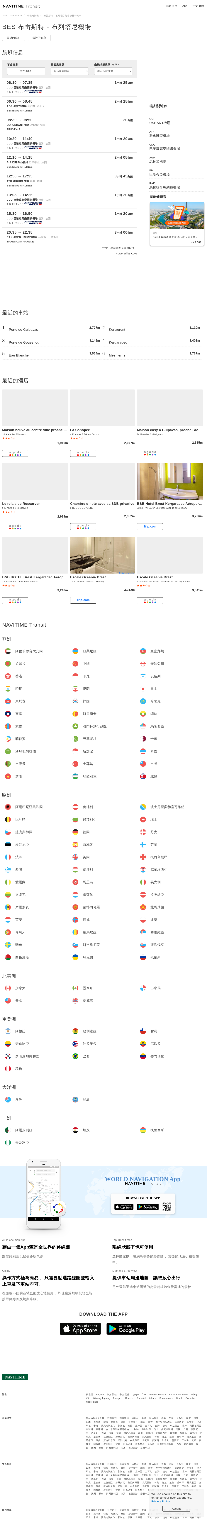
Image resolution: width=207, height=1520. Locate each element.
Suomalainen (167, 1398)
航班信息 (171, 5)
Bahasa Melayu (158, 1394)
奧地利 (99, 1429)
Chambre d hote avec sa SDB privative (102, 504)
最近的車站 (13, 37)
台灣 (157, 1425)
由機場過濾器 (106, 64)
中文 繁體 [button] (198, 5)
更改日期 (12, 64)
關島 (101, 1447)
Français (117, 1398)
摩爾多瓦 (120, 1436)
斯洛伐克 (122, 1440)
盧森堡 (97, 1436)
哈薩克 (114, 1422)
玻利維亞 (108, 1444)
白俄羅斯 (134, 1440)
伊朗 (196, 1418)
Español (141, 1398)
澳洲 (93, 1447)
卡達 (96, 1425)
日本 (88, 1422)
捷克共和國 (167, 1429)
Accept (176, 1508)
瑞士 (156, 1429)
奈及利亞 (145, 1447)
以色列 (180, 1418)
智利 (118, 1444)
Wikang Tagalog (101, 1398)
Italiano (153, 1398)
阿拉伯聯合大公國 (95, 1418)
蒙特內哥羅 (133, 1436)
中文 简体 (125, 1394)
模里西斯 (133, 1447)
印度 (188, 1418)
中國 (144, 1418)
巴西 (179, 1444)
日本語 (89, 1394)
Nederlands (92, 1402)
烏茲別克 (174, 1425)
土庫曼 (138, 1425)
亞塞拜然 (124, 1418)
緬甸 (142, 1422)
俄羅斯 (155, 1440)
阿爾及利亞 (112, 1447)
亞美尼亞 (112, 1418)
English (100, 1394)
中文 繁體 (112, 1394)
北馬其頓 (147, 1436)
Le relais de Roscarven (21, 504)
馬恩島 (183, 1433)
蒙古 (150, 1422)
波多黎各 (140, 1444)
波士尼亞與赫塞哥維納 (117, 1429)
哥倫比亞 (127, 1444)
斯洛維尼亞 (109, 1440)
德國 (178, 1429)
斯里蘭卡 (133, 1422)
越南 (165, 1425)
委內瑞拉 (188, 1444)
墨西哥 (175, 1440)
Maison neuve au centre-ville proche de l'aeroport (43, 430)
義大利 (193, 1433)
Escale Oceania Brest (88, 577)
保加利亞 (146, 1429)
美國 (193, 1440)
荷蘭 (156, 1436)
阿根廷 (97, 1444)
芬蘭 (103, 1433)
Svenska (190, 1398)
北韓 (184, 1425)
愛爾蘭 (173, 1433)
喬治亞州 (153, 1418)
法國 (111, 1433)
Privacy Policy (160, 1501)
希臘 (140, 1433)
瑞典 (98, 1440)
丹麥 (185, 1429)
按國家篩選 (57, 64)
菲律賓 (190, 1422)
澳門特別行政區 (164, 1422)
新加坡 (121, 1425)
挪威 (164, 1436)
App (184, 5)
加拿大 (165, 1440)
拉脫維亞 (108, 1436)
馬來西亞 (179, 1422)
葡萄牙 (180, 1436)
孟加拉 (135, 1418)
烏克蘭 (145, 1440)
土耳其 (148, 1425)
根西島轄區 (129, 1433)
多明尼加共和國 (165, 1444)
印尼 (171, 1418)
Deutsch (129, 1398)
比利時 (135, 1429)
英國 (118, 1433)
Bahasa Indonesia (178, 1394)
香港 (163, 1418)
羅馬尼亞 (191, 1436)
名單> (115, 64)
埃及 (123, 1447)
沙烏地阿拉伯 (108, 1425)
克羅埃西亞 (161, 1433)
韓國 (106, 1422)
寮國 (123, 1422)
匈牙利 (149, 1433)
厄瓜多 (151, 1444)
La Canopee (80, 430)
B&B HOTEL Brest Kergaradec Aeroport (35, 577)
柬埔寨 (97, 1422)
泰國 (130, 1425)
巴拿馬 (185, 1440)
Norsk (179, 1398)
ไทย (144, 1394)
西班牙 (94, 1433)
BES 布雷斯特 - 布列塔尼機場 (46, 26)
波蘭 (171, 1436)
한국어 (136, 1394)
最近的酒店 (39, 37)
